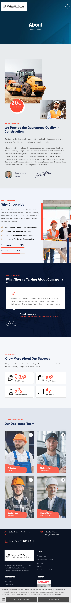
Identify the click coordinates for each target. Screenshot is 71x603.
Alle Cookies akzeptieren (21, 599)
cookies (4, 594)
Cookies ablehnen (54, 599)
